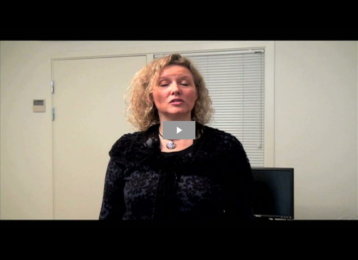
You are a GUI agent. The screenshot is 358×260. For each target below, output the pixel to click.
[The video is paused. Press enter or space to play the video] (179, 130)
